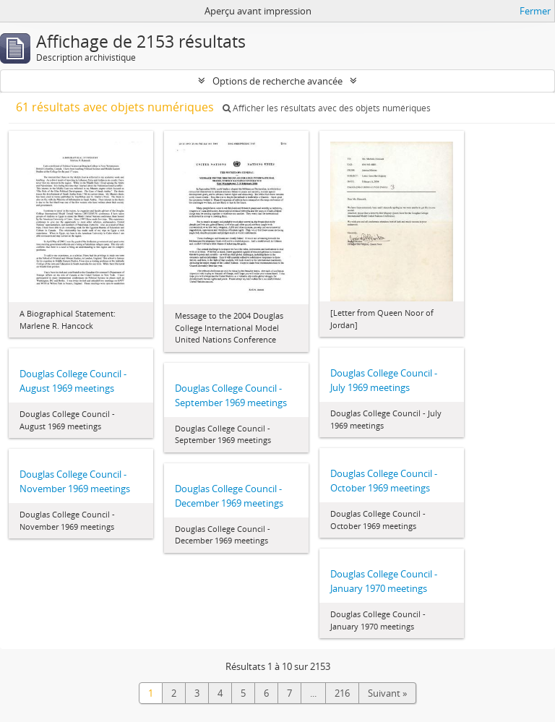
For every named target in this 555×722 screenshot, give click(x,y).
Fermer (535, 10)
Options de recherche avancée (277, 80)
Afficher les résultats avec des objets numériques (327, 108)
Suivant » (387, 693)
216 (342, 693)
